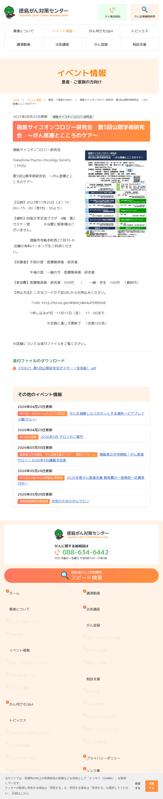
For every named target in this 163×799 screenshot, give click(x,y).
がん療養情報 (20, 749)
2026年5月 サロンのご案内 (50, 433)
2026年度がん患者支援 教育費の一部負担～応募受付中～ (81, 477)
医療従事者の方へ (23, 644)
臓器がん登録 (97, 638)
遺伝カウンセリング (102, 681)
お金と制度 (18, 741)
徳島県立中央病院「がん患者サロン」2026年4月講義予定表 (81, 453)
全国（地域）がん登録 (104, 621)
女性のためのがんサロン (53, 498)
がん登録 (101, 44)
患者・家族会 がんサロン (30, 733)
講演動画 (23, 44)
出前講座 (62, 44)
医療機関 (17, 724)
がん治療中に (97, 664)
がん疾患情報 (20, 691)
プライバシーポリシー (104, 701)
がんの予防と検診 (23, 700)
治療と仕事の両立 (23, 758)
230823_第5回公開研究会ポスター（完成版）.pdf (57, 368)
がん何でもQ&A (101, 31)
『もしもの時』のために (29, 716)
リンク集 (94, 709)
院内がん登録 (97, 629)
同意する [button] (151, 785)
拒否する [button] (137, 785)
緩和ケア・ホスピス (25, 708)
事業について (23, 31)
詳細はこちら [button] (20, 793)
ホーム (15, 591)
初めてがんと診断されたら (30, 683)
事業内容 (17, 617)
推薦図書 (17, 766)
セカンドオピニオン (102, 673)
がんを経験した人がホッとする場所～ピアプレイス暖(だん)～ (81, 413)
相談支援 (139, 44)
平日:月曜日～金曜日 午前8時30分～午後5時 (82, 552)
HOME (16, 99)
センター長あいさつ (25, 609)
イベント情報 (62, 31)
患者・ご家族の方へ (29, 636)
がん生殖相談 (97, 689)
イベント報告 (20, 653)
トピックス (139, 31)
